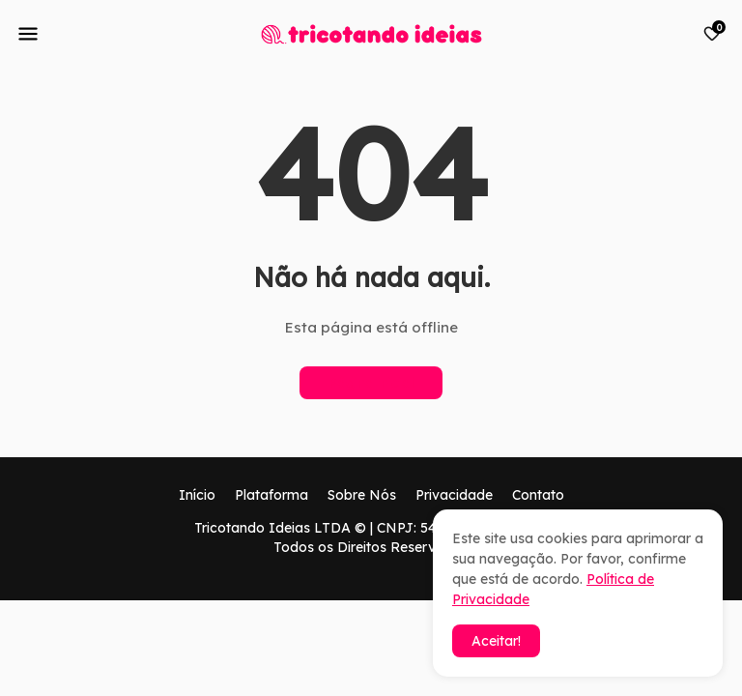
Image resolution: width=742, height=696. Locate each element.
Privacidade (454, 495)
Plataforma (271, 495)
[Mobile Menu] (28, 33)
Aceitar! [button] (496, 641)
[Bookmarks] (712, 33)
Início (197, 495)
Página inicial (371, 383)
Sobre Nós (362, 495)
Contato (538, 495)
